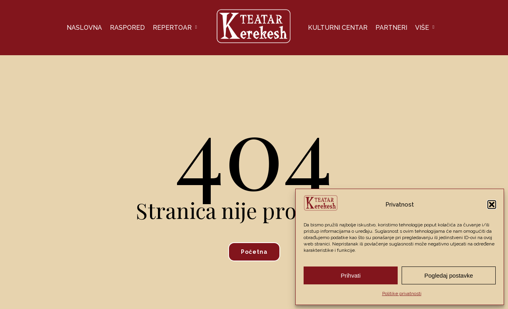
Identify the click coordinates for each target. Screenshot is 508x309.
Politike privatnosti (401, 293)
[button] (492, 205)
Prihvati (350, 275)
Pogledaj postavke (448, 275)
